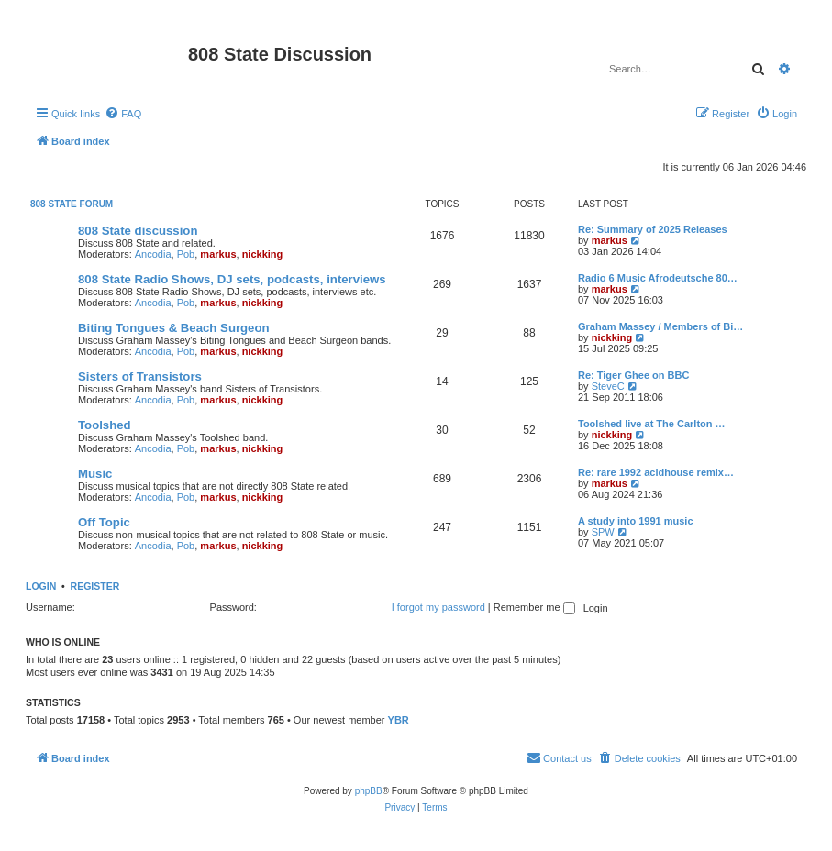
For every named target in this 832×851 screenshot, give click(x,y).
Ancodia (153, 254)
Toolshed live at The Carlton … (652, 423)
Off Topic (104, 522)
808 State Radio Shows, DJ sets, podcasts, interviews (232, 279)
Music (95, 474)
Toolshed (104, 425)
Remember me (534, 607)
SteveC (608, 386)
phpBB (369, 791)
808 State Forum (71, 204)
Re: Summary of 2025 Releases (652, 229)
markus (218, 254)
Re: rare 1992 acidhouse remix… (656, 472)
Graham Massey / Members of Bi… (660, 326)
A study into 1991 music (635, 520)
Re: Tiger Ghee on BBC (633, 375)
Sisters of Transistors (140, 376)
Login (41, 585)
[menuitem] (123, 114)
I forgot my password (438, 607)
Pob (186, 254)
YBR (398, 719)
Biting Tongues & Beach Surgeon (174, 328)
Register (95, 585)
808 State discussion (137, 231)
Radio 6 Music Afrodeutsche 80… (658, 277)
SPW (603, 531)
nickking (262, 254)
